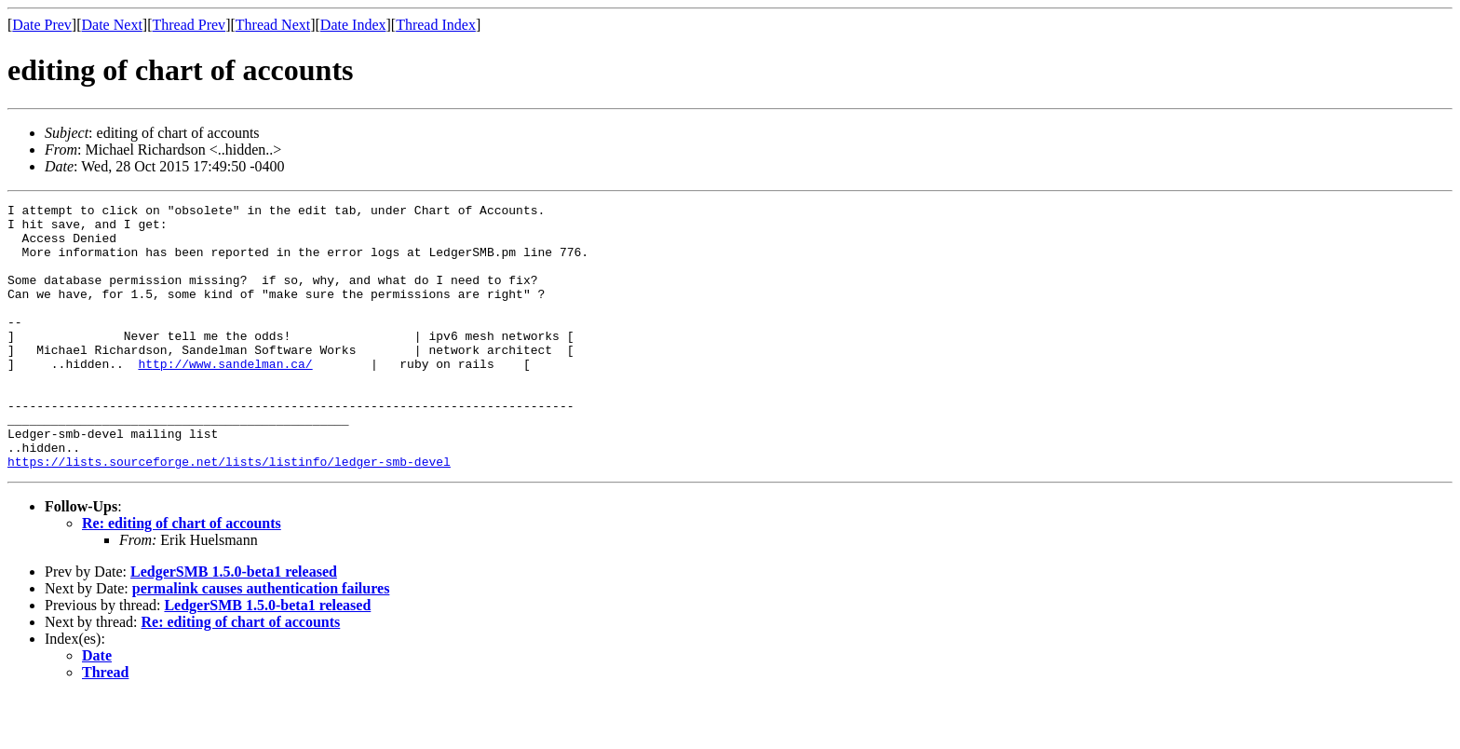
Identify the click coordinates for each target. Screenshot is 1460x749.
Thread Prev (188, 25)
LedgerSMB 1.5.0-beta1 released (233, 625)
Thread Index (436, 25)
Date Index (353, 25)
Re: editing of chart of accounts (181, 576)
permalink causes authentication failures (261, 641)
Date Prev (42, 25)
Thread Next (273, 25)
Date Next (112, 25)
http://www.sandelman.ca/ (225, 396)
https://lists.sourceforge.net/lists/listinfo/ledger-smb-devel (229, 514)
